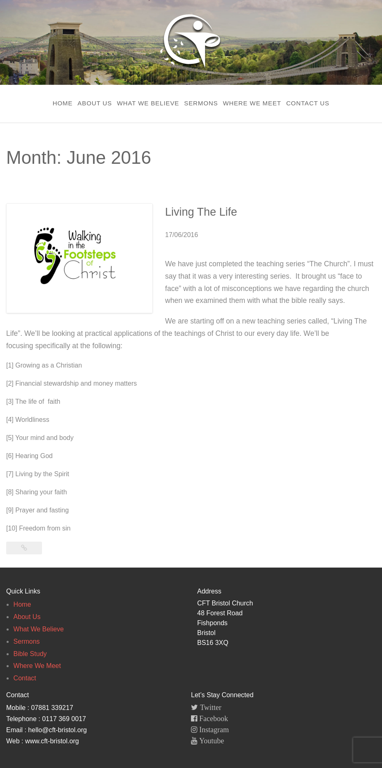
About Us (94, 103)
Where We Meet (252, 103)
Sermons (201, 103)
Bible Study (30, 653)
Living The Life (201, 212)
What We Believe (148, 103)
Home (63, 103)
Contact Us (307, 103)
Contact (25, 678)
